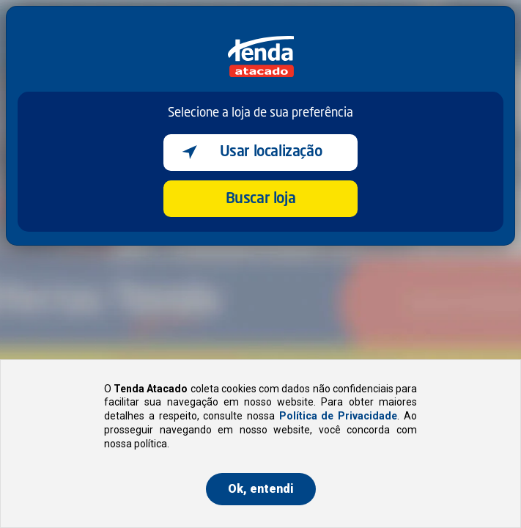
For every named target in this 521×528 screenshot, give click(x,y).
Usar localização (271, 152)
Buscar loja (261, 199)
